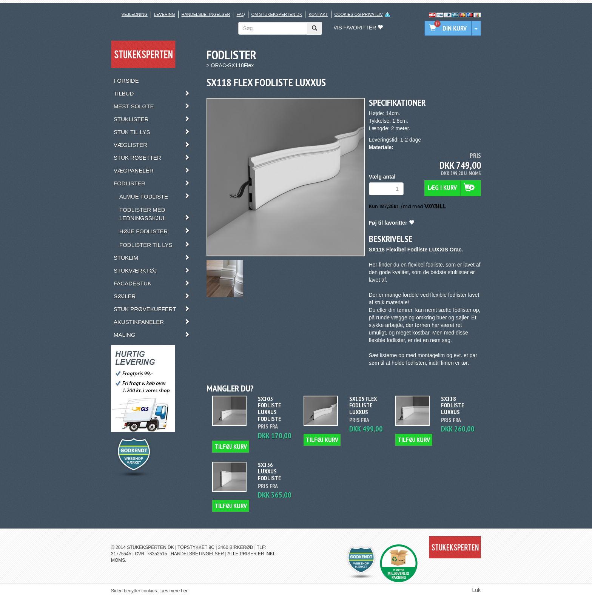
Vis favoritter (358, 28)
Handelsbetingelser (206, 14)
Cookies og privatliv (359, 14)
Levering (164, 14)
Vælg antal (382, 177)
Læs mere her (173, 590)
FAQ (240, 14)
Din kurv (448, 26)
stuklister (458, 272)
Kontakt (318, 14)
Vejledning (135, 14)
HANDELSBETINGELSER (197, 553)
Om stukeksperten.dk (276, 14)
